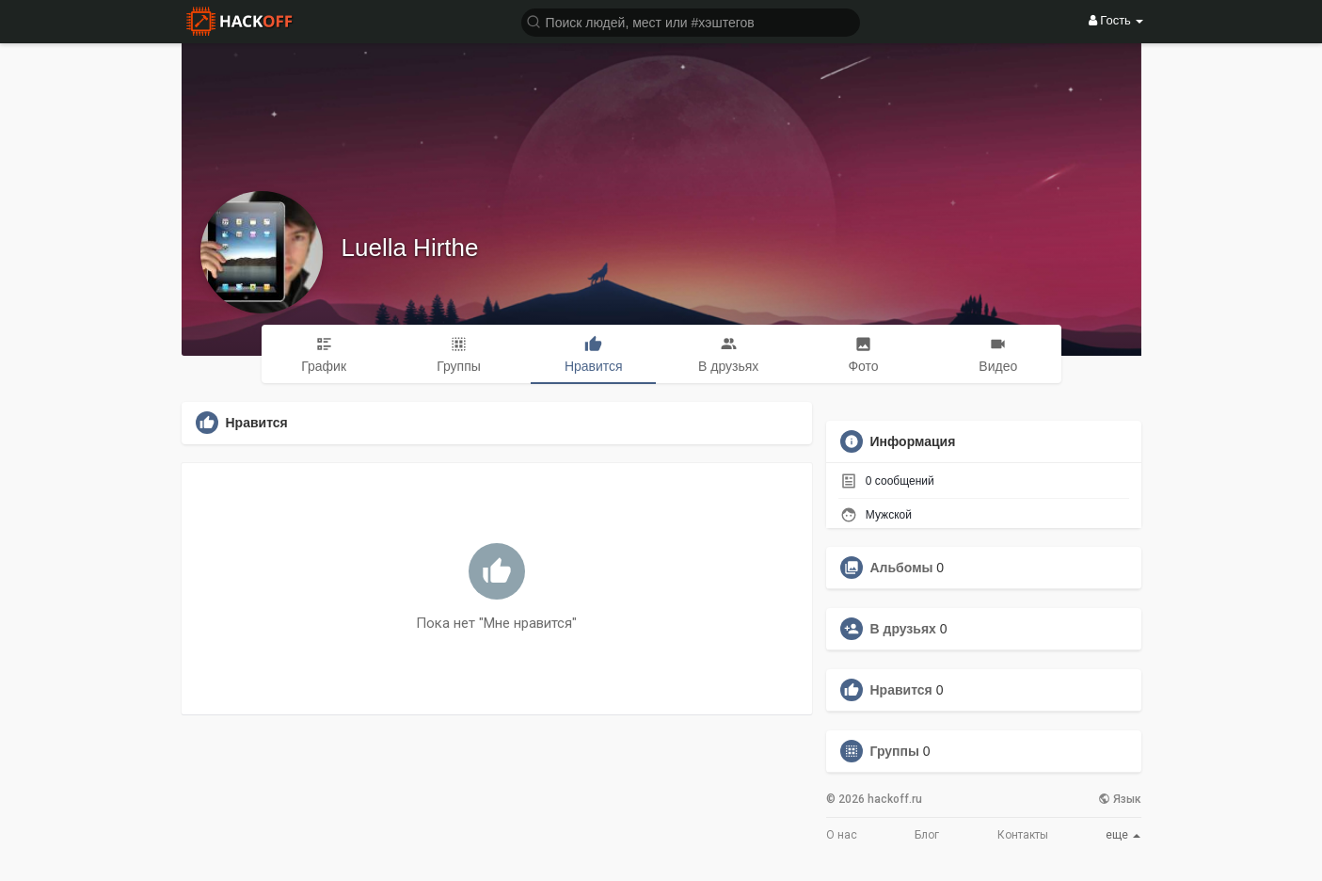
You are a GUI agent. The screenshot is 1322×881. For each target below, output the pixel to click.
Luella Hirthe (410, 247)
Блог (927, 835)
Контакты (1022, 835)
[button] (691, 21)
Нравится (901, 689)
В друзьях (903, 628)
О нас (841, 835)
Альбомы (901, 567)
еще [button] (1123, 834)
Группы (894, 751)
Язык (1119, 799)
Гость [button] (1116, 20)
